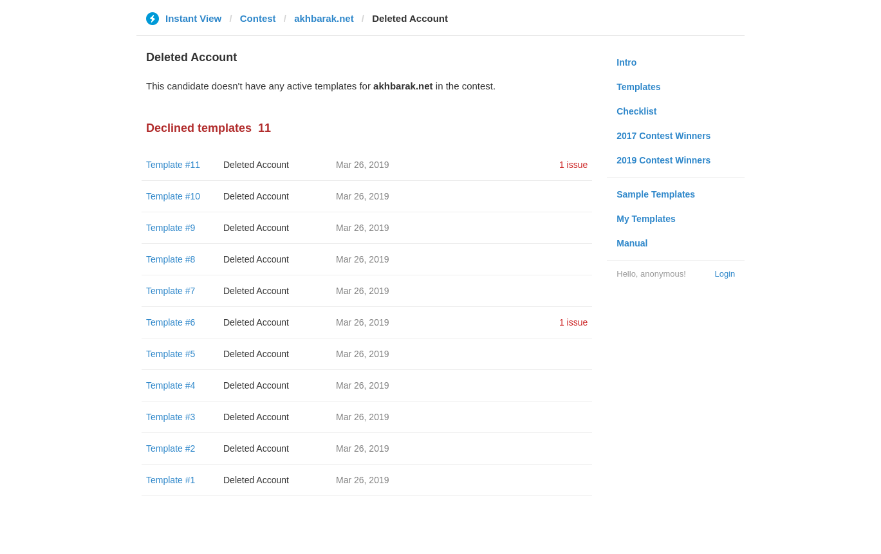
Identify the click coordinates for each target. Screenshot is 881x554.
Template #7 (170, 291)
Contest (258, 18)
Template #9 (170, 228)
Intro (626, 62)
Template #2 (170, 448)
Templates (638, 87)
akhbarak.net (324, 18)
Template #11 (173, 165)
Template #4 (170, 385)
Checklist (636, 111)
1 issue (573, 165)
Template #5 (170, 354)
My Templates (646, 219)
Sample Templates (656, 194)
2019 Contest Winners (663, 160)
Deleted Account (256, 165)
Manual (632, 243)
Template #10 (173, 196)
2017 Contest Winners (663, 136)
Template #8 (170, 259)
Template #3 (170, 417)
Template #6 (170, 322)
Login (724, 274)
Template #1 (170, 480)
